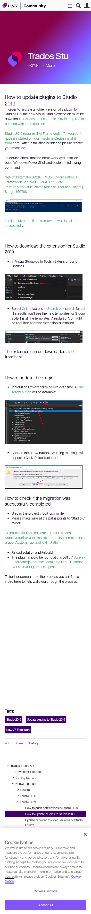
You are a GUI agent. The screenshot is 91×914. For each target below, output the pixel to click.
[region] (45, 871)
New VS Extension (18, 730)
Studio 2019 (13, 719)
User (87, 5)
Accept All (45, 905)
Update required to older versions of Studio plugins (54, 822)
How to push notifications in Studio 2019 (51, 808)
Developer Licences (29, 772)
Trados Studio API (20, 765)
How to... (23, 789)
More (50, 65)
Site (70, 6)
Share (19, 743)
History (34, 743)
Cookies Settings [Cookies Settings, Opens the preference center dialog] (45, 891)
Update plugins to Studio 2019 (46, 719)
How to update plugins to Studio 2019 (49, 814)
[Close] (85, 834)
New (82, 59)
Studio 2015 (26, 795)
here (16, 143)
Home (33, 65)
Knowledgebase (24, 783)
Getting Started (23, 777)
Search (78, 5)
